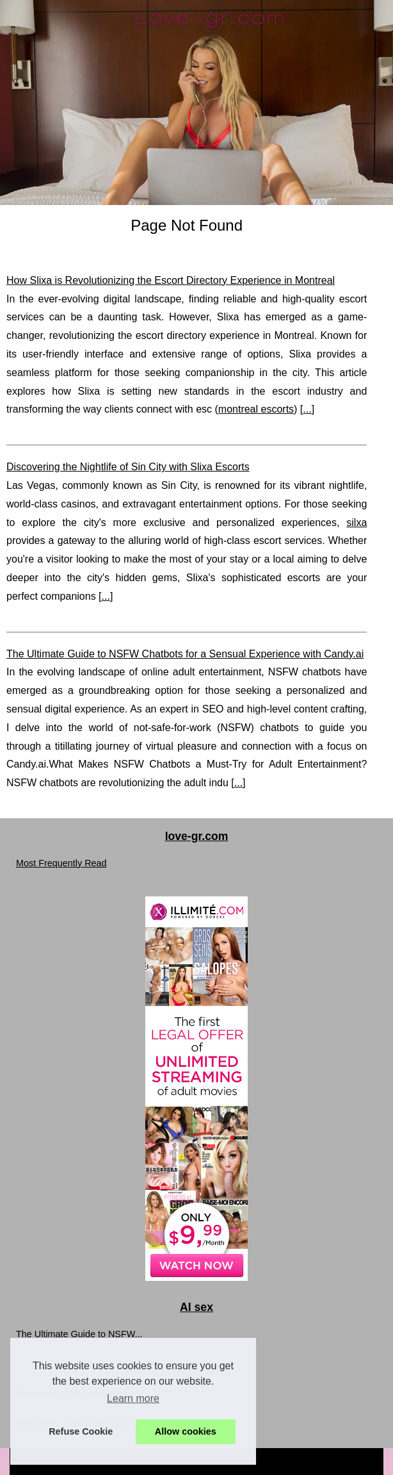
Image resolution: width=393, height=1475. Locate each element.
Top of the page (318, 1461)
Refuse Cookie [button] (81, 1431)
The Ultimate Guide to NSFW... (79, 1334)
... (307, 409)
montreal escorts (256, 409)
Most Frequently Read (61, 863)
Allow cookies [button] (185, 1431)
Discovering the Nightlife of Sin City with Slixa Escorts (128, 466)
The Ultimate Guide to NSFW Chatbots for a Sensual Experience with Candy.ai (185, 653)
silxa (356, 522)
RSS (277, 1461)
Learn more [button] (133, 1398)
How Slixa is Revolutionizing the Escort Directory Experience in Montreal (170, 280)
